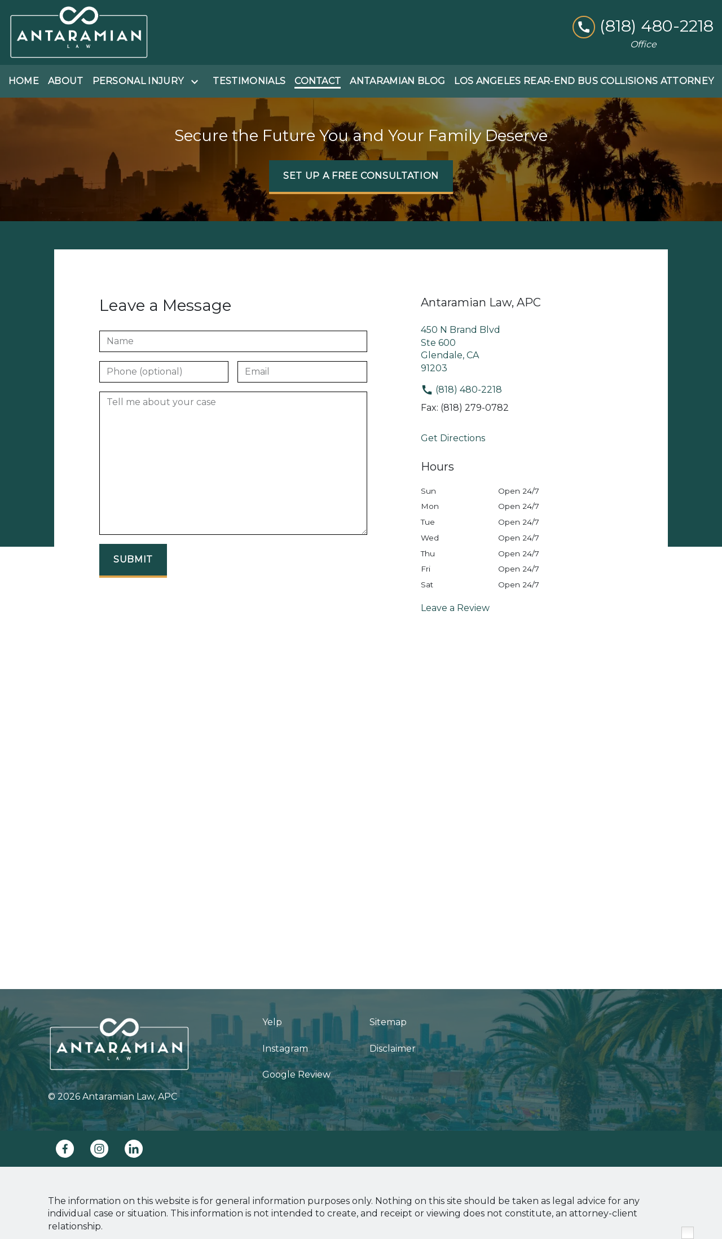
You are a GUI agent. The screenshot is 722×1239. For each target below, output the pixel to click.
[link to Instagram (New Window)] (99, 1149)
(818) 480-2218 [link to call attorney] (461, 389)
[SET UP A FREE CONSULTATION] (361, 177)
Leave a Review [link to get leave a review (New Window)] (455, 608)
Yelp (272, 1022)
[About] (65, 81)
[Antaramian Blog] (397, 81)
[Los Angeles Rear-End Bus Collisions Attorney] (584, 81)
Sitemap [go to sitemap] (388, 1022)
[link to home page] (78, 32)
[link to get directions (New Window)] (540, 349)
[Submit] (133, 561)
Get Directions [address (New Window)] (453, 438)
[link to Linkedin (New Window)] (134, 1149)
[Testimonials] (249, 81)
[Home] (23, 81)
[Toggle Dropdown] (197, 82)
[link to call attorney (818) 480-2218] (643, 26)
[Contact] (317, 81)
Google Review (296, 1074)
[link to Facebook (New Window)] (65, 1149)
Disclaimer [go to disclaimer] (392, 1048)
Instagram (285, 1048)
